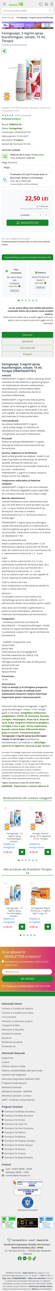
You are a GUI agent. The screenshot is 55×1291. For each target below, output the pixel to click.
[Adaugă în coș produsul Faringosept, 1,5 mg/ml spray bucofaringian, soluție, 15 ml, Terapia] (22, 852)
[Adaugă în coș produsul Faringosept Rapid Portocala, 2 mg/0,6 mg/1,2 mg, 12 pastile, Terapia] (48, 927)
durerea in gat (33, 745)
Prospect (18, 139)
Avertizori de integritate (14, 1074)
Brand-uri (6, 1037)
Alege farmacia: (9, 162)
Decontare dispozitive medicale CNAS (21, 1078)
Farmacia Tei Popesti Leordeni (18, 1140)
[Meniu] (4, 4)
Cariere (5, 1062)
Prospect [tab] (27, 354)
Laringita (7, 719)
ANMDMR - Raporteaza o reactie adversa (25, 786)
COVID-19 (22, 715)
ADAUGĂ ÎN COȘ (27, 222)
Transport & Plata (11, 1025)
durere (46, 745)
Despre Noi (7, 1057)
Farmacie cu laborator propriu (17, 1021)
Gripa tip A (33, 719)
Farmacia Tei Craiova (14, 1153)
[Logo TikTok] (34, 1258)
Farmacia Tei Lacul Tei (14, 1123)
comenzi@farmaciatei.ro (17, 1175)
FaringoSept (15, 128)
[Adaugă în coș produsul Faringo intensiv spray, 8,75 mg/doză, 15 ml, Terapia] (48, 852)
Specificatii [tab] (27, 341)
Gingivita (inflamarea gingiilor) (32, 722)
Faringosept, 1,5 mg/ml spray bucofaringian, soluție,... (14, 837)
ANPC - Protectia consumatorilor (18, 1099)
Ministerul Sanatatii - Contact (16, 1095)
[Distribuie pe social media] (4, 51)
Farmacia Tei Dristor (13, 1119)
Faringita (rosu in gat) (13, 725)
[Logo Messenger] (25, 1258)
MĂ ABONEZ (27, 978)
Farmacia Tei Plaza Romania (17, 1115)
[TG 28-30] (27, 25)
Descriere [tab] (27, 334)
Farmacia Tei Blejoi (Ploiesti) (17, 1157)
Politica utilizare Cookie (13, 1066)
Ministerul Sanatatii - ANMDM (17, 1091)
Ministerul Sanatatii (12, 1087)
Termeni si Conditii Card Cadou (17, 1012)
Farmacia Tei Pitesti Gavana (17, 1144)
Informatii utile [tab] (27, 347)
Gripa (11, 722)
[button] (19, 300)
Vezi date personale (26, 985)
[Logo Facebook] (20, 1258)
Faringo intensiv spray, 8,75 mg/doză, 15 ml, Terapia (40, 836)
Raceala (44, 715)
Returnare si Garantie (13, 1029)
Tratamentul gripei (30, 732)
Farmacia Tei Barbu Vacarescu (18, 1111)
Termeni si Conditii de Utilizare (17, 1008)
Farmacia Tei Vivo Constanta (17, 1128)
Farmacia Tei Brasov (13, 1149)
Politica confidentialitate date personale (22, 1070)
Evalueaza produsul (11, 118)
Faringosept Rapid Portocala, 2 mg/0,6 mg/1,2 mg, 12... (40, 911)
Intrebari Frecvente (11, 1033)
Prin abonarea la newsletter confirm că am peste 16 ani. (27, 963)
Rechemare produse (12, 1041)
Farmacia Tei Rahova (14, 1132)
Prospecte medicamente (14, 1082)
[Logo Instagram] (30, 1258)
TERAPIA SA (15, 124)
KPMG (40, 1247)
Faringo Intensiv (36, 847)
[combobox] (27, 10)
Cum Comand (9, 1016)
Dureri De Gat (8, 17)
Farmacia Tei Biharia (13, 1136)
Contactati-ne (9, 1046)
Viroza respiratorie (37, 725)
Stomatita (33, 715)
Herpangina (19, 719)
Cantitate (25, 214)
